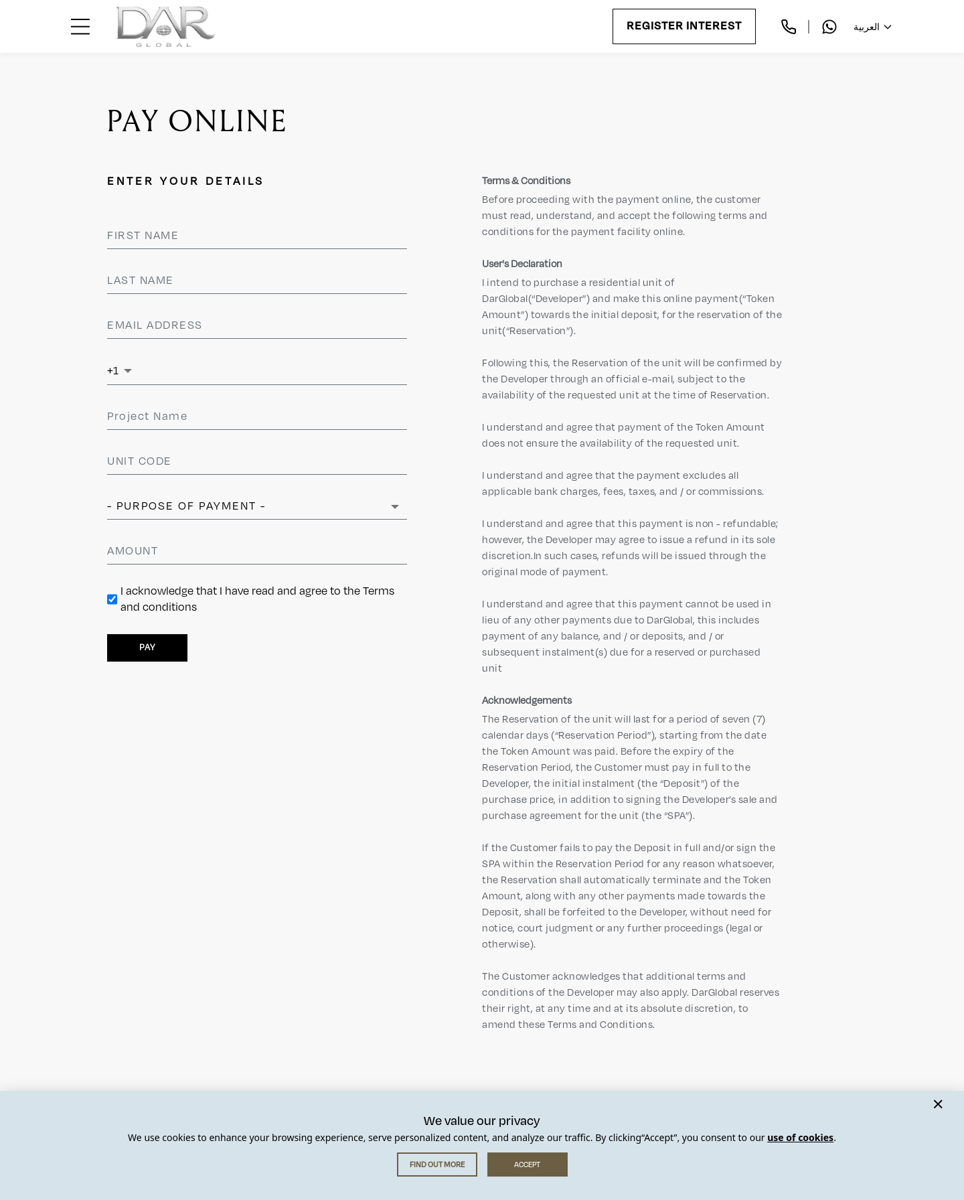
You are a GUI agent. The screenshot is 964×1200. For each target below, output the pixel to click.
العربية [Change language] (873, 26)
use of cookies (800, 1137)
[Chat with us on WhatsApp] (829, 27)
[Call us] (788, 27)
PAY (147, 648)
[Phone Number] (270, 371)
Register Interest (684, 27)
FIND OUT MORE (437, 1164)
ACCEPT (527, 1164)
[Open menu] (80, 26)
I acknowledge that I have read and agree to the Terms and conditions (257, 599)
